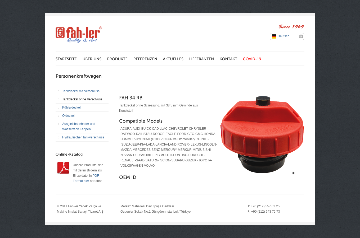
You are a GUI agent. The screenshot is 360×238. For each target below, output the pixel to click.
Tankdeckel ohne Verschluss (82, 99)
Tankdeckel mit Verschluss (81, 91)
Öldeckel (68, 116)
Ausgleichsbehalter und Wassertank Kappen (78, 126)
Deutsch (283, 36)
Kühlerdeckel (71, 107)
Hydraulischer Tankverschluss (83, 137)
